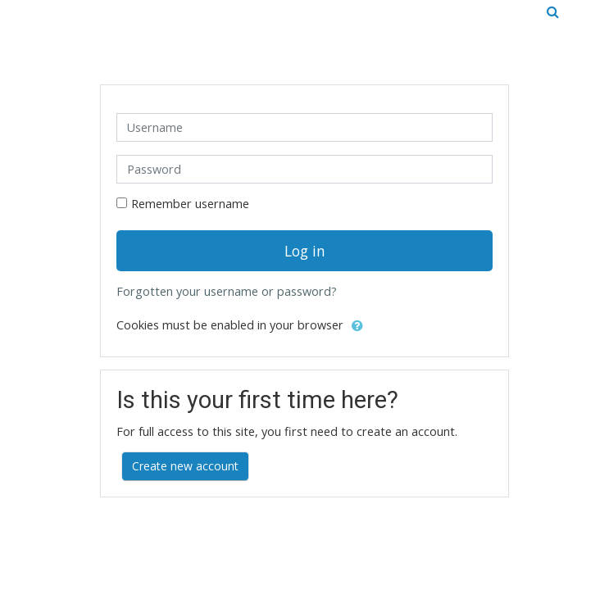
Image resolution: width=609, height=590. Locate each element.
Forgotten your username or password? (226, 291)
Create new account (185, 466)
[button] (357, 326)
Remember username (190, 203)
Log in (304, 251)
